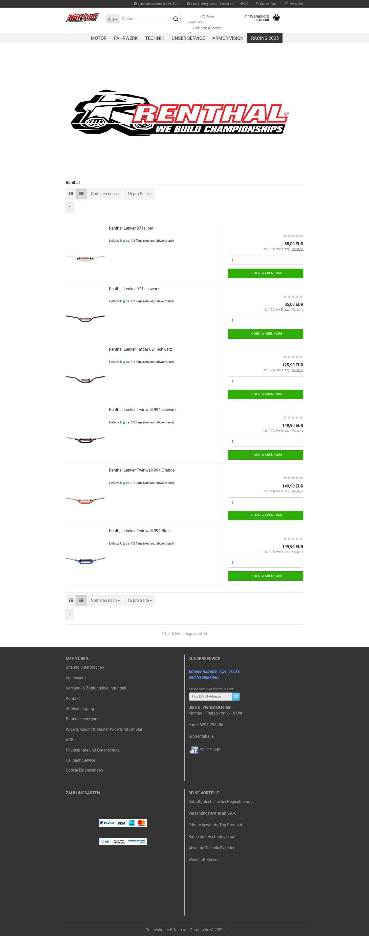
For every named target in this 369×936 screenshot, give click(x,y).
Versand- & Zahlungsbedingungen (96, 688)
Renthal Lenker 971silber (131, 228)
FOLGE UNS (204, 749)
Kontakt (73, 698)
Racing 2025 (265, 38)
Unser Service (188, 38)
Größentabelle (200, 736)
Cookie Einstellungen (84, 770)
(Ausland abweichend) (158, 240)
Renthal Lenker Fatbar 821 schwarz (140, 349)
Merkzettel (294, 4)
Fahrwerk (126, 38)
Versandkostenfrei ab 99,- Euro (156, 4)
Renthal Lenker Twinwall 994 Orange (142, 470)
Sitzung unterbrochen (85, 667)
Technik (154, 38)
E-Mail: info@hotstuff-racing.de (210, 4)
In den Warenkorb (265, 273)
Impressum (76, 677)
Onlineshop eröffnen (163, 929)
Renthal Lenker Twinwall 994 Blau (139, 530)
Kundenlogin (266, 4)
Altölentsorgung (80, 708)
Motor (98, 38)
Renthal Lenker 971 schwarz (134, 288)
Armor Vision (228, 38)
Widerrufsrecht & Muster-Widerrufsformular (104, 729)
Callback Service (80, 760)
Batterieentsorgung (83, 719)
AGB (70, 739)
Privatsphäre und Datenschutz (93, 750)
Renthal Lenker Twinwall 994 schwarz (143, 409)
